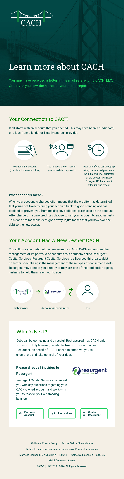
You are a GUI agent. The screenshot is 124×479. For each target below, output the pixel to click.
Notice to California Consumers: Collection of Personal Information (62, 449)
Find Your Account (27, 413)
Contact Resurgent (91, 413)
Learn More (62, 413)
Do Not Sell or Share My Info (77, 443)
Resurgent (23, 350)
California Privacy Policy (44, 443)
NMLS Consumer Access (62, 460)
